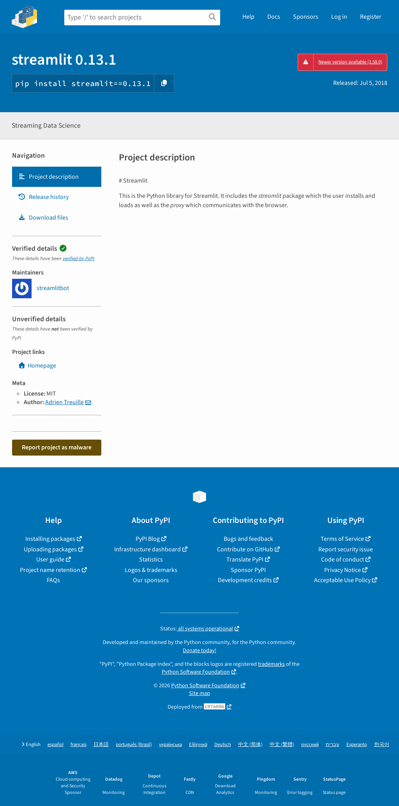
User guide (50, 559)
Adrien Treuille (64, 402)
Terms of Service (342, 539)
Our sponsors (151, 580)
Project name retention (50, 570)
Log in (339, 16)
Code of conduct (342, 559)
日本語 (101, 744)
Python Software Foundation (196, 672)
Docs (273, 16)
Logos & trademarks (151, 570)
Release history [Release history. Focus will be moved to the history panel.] (43, 197)
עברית (332, 744)
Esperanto (356, 744)
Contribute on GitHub (245, 549)
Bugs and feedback (248, 539)
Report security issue (345, 549)
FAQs (53, 580)
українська (170, 744)
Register (370, 16)
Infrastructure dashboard (147, 549)
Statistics (151, 559)
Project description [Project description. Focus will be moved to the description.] (48, 176)
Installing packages (50, 539)
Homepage (37, 365)
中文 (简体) (250, 744)
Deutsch (222, 744)
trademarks (271, 664)
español (56, 744)
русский (310, 744)
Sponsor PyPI (248, 570)
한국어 (381, 744)
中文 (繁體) (282, 744)
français (79, 744)
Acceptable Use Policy (342, 580)
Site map (199, 693)
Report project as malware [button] (57, 447)
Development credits (245, 580)
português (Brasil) (134, 744)
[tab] (56, 177)
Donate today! (199, 650)
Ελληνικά (198, 744)
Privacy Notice (342, 570)
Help (248, 16)
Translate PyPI (244, 559)
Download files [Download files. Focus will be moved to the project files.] (43, 217)
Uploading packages (50, 549)
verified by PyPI (78, 258)
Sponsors (305, 16)
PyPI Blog (148, 539)
